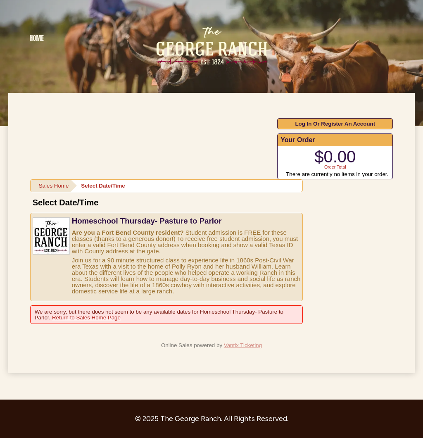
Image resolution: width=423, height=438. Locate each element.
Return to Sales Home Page (86, 317)
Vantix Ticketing (243, 345)
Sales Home (54, 186)
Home (36, 38)
